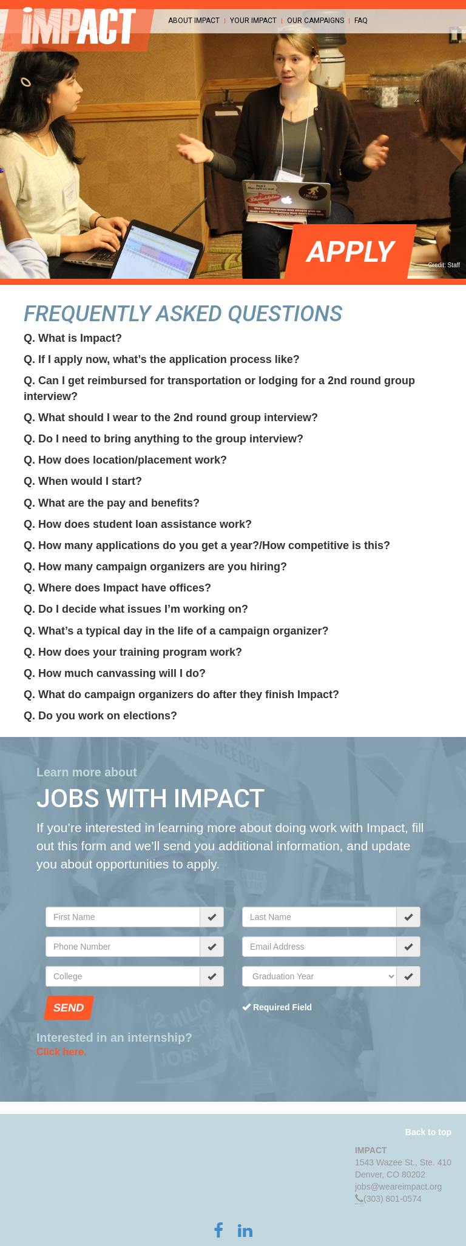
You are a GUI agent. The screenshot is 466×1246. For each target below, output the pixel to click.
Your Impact (253, 21)
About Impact (194, 21)
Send (68, 1008)
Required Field (277, 1007)
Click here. (61, 1051)
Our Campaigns (315, 21)
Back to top (428, 1132)
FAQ (361, 21)
